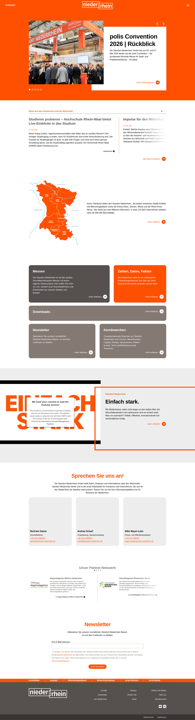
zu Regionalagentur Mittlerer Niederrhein (69, 597)
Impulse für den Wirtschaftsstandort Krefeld (157, 119)
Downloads (102, 695)
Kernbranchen (160, 699)
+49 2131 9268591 (84, 538)
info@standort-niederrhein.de (63, 655)
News (134, 699)
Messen (133, 690)
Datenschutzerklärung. (61, 661)
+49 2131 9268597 (132, 538)
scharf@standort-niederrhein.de (90, 541)
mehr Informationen (145, 82)
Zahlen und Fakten (158, 690)
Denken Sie (132, 695)
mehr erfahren (153, 222)
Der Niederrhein (100, 699)
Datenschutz (149, 717)
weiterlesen (107, 151)
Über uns (162, 695)
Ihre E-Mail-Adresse (61, 642)
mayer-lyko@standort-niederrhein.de (139, 541)
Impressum (161, 717)
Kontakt (11, 5)
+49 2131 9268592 (37, 538)
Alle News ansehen (151, 159)
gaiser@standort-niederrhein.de (42, 541)
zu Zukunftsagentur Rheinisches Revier (141, 595)
